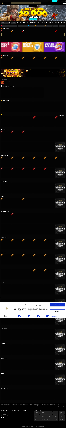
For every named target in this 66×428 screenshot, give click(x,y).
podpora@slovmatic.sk (55, 4)
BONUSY (20, 3)
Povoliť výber (57, 417)
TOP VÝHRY (26, 3)
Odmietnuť (57, 421)
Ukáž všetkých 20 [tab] (62, 115)
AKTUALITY (14, 3)
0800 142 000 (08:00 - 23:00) (54, 3)
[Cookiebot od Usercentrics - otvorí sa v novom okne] (6, 426)
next (64, 34)
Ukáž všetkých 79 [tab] (62, 100)
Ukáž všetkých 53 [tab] (62, 55)
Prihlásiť (54, 1)
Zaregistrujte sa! (61, 1)
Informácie (49, 1)
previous (1, 34)
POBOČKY (33, 3)
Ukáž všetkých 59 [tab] (62, 28)
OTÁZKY (38, 3)
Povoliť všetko (57, 414)
